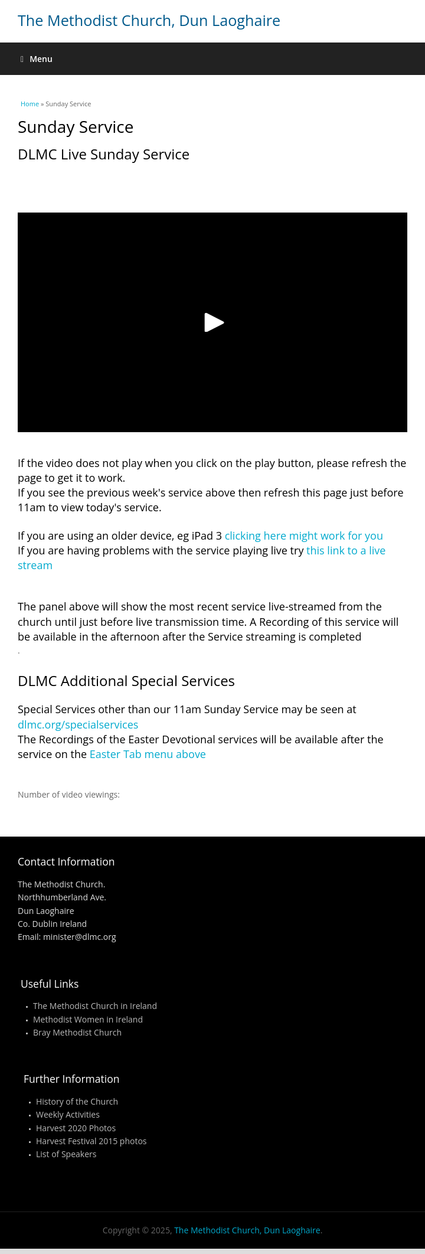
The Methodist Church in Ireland (95, 1005)
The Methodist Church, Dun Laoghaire (149, 20)
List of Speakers (66, 1154)
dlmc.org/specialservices (78, 724)
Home (30, 103)
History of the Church (77, 1101)
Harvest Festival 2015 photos (91, 1141)
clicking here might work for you (304, 535)
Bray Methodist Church (77, 1032)
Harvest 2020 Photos (76, 1128)
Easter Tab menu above (148, 754)
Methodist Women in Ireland (88, 1019)
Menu (37, 58)
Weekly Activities (68, 1114)
